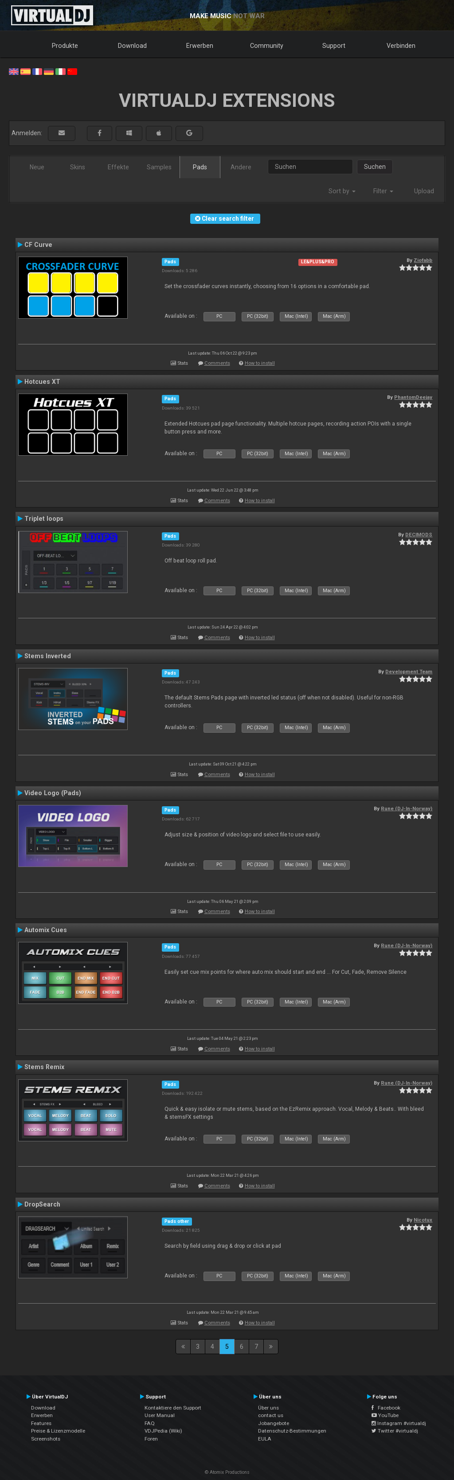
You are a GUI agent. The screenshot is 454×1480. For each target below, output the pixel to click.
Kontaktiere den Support (173, 1408)
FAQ (150, 1423)
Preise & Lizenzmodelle (58, 1431)
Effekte (118, 167)
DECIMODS (418, 534)
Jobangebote (273, 1423)
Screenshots (45, 1439)
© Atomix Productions (227, 1472)
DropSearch (42, 1204)
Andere (241, 167)
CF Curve (38, 244)
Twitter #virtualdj (395, 1431)
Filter (383, 191)
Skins (77, 167)
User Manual (160, 1415)
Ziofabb (423, 260)
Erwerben (199, 45)
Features (41, 1423)
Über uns (268, 1408)
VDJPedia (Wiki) (163, 1431)
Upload (424, 191)
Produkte (65, 45)
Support (333, 45)
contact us (270, 1415)
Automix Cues (45, 929)
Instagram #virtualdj (399, 1423)
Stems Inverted (47, 656)
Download (132, 45)
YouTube (385, 1415)
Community (266, 45)
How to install (260, 363)
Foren (151, 1439)
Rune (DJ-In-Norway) (406, 808)
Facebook (386, 1408)
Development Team (408, 671)
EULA (264, 1439)
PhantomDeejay (413, 397)
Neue (37, 167)
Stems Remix (44, 1066)
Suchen (375, 166)
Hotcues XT (42, 381)
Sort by (342, 191)
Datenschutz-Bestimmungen (292, 1431)
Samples (159, 167)
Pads (200, 167)
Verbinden (401, 45)
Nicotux (423, 1220)
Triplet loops (43, 518)
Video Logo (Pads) (52, 793)
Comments (217, 363)
